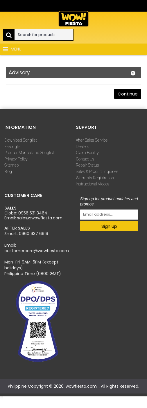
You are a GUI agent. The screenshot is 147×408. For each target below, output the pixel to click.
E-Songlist (13, 146)
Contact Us (85, 159)
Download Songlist (20, 140)
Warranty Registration (95, 178)
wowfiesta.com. (82, 386)
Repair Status (87, 165)
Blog (8, 171)
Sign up (109, 226)
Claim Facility (87, 152)
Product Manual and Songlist (29, 152)
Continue (128, 94)
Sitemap (11, 165)
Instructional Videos (93, 184)
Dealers (82, 146)
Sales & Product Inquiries (97, 171)
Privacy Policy (16, 159)
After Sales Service (91, 140)
